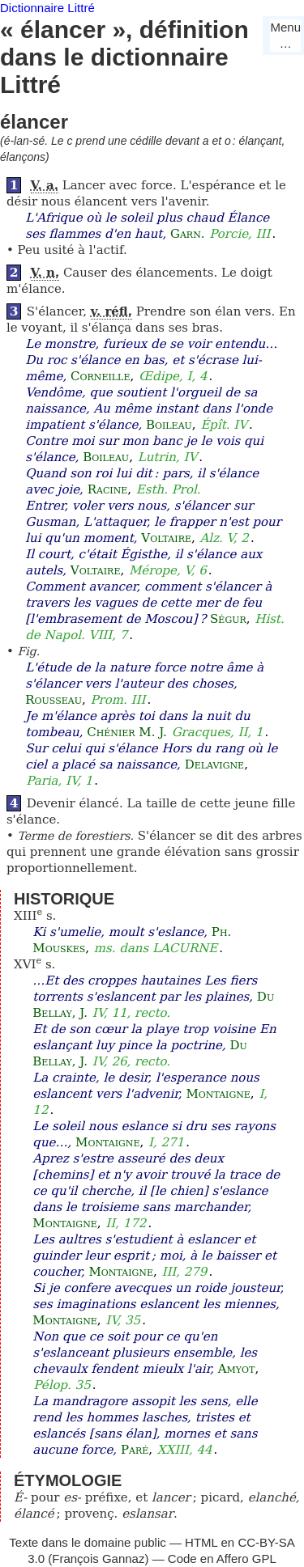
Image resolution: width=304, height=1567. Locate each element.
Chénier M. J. (127, 732)
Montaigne (218, 1093)
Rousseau (53, 699)
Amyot (236, 1369)
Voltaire (166, 538)
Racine (108, 489)
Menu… (285, 35)
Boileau (169, 424)
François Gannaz (98, 1558)
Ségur (228, 619)
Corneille (100, 376)
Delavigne (215, 764)
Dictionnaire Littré (47, 8)
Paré (134, 1449)
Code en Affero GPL (222, 1558)
